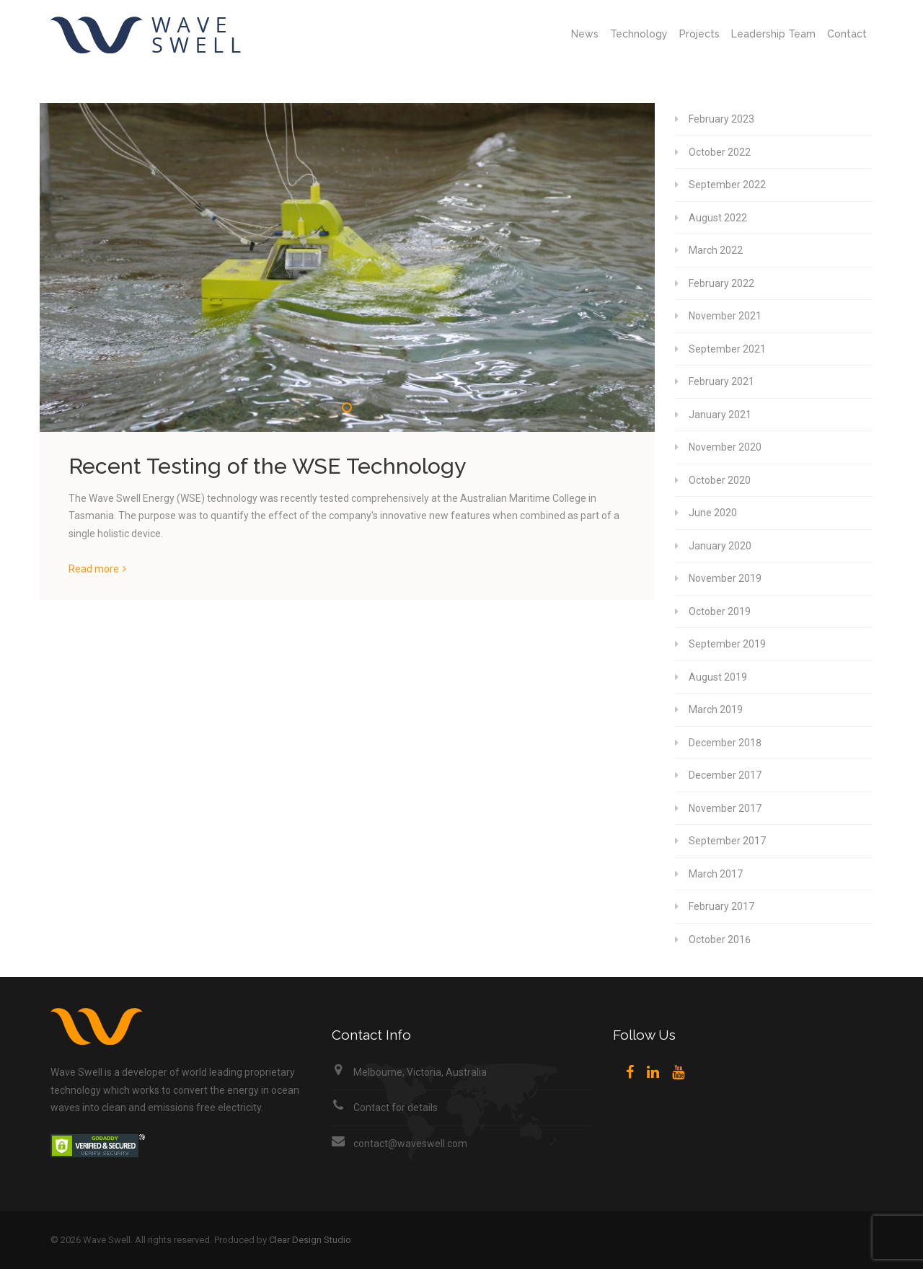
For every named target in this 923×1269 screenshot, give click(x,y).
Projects (699, 34)
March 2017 (716, 874)
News (585, 34)
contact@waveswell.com (410, 1143)
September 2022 (727, 184)
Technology (639, 34)
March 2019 (716, 709)
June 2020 (713, 512)
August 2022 (718, 218)
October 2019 (720, 611)
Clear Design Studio (310, 1239)
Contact (847, 34)
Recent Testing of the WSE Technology (267, 466)
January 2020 (720, 546)
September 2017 (727, 840)
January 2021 (720, 414)
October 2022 (720, 152)
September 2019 (727, 644)
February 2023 (721, 119)
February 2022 (721, 283)
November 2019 (725, 578)
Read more (94, 569)
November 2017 (725, 808)
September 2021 (727, 349)
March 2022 (716, 250)
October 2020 (720, 480)
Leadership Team (773, 34)
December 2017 (725, 775)
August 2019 (718, 677)
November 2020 (725, 447)
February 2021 (721, 381)
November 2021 (725, 316)
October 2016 (720, 939)
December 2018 (725, 742)
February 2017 (721, 906)
